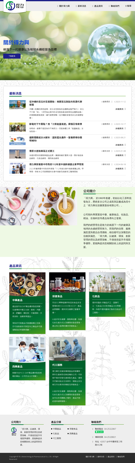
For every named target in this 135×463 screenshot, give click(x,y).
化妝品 (56, 433)
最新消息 (100, 456)
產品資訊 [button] (97, 6)
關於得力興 (90, 456)
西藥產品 (73, 433)
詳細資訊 (121, 109)
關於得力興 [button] (63, 6)
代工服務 (57, 438)
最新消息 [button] (81, 6)
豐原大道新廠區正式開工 (42, 150)
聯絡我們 (114, 6)
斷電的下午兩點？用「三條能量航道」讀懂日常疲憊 (55, 124)
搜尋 (128, 5)
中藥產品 (57, 429)
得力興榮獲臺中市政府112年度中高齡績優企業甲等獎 (56, 164)
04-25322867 (110, 429)
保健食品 (73, 429)
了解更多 (11, 56)
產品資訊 (111, 456)
